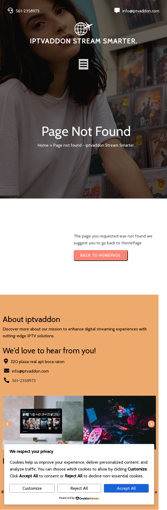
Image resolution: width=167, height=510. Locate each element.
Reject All (79, 488)
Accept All (126, 488)
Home (43, 145)
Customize (32, 488)
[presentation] (7, 424)
